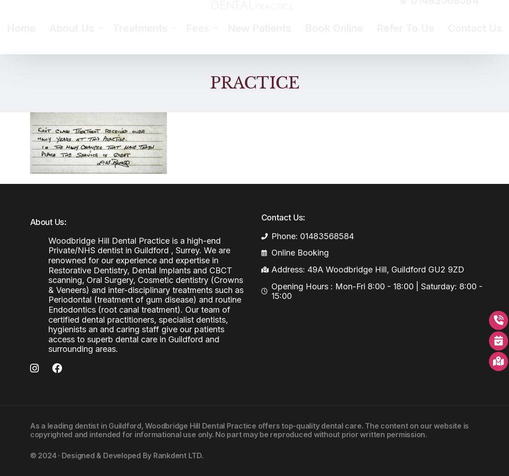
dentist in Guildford (108, 425)
